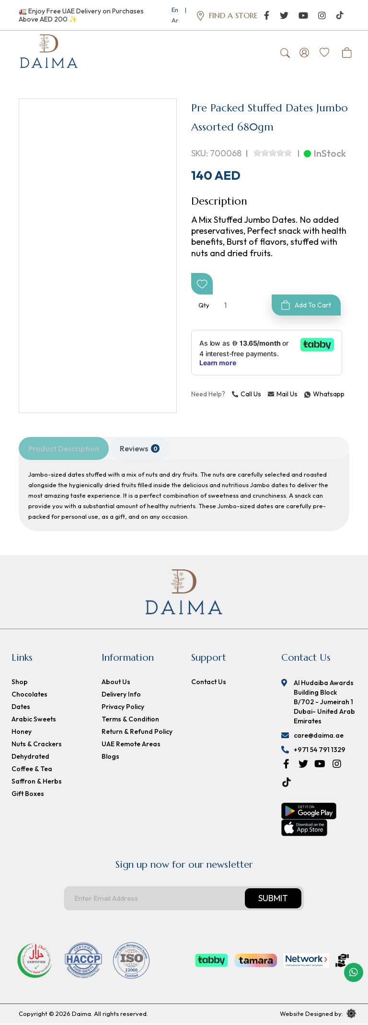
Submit (273, 899)
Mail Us (283, 396)
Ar (175, 20)
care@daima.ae (319, 737)
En (175, 9)
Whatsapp (305, 396)
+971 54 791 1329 (319, 751)
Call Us (246, 396)
